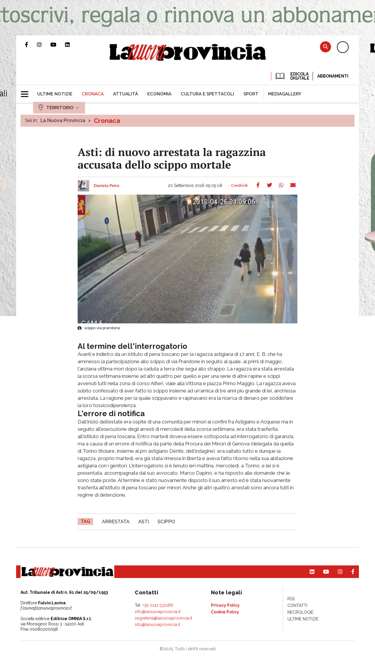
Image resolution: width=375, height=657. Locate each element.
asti (143, 521)
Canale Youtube (57, 44)
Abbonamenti (332, 76)
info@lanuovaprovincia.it (157, 611)
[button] (27, 91)
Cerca (325, 46)
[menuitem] (54, 94)
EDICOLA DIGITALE (292, 76)
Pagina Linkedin (72, 44)
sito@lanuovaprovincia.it (157, 624)
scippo (166, 521)
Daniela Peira (106, 185)
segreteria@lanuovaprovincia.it (163, 618)
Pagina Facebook (31, 44)
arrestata (115, 521)
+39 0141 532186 (157, 605)
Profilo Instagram (43, 44)
